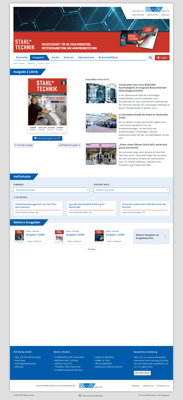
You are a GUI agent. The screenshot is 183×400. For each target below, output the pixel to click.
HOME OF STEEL (102, 360)
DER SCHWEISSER (103, 363)
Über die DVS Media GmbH (28, 357)
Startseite (22, 57)
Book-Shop (20, 360)
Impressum (148, 385)
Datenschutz (163, 385)
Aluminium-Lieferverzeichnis (109, 366)
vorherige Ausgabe (23, 145)
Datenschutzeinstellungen (92, 395)
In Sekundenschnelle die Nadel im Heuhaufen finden (143, 116)
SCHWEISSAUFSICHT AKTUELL (69, 370)
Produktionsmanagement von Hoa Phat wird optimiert (35, 205)
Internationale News (25, 212)
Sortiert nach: (102, 184)
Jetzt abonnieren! (142, 372)
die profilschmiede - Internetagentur (155, 395)
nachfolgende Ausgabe (69, 145)
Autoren (69, 57)
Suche (55, 57)
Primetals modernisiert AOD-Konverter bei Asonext (144, 205)
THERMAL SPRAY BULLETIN (67, 366)
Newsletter (152, 15)
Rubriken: (18, 184)
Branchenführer (108, 57)
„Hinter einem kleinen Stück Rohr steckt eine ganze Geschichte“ (143, 146)
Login (162, 57)
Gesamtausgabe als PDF (47, 138)
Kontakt (165, 15)
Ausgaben (38, 57)
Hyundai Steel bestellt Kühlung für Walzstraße (87, 205)
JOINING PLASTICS (63, 363)
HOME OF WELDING (104, 357)
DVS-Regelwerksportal (25, 363)
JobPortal (19, 366)
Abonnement (86, 57)
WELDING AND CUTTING (66, 360)
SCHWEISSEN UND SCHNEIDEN (69, 357)
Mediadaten (138, 15)
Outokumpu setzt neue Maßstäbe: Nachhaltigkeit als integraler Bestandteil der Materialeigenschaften (142, 87)
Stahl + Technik (19, 63)
